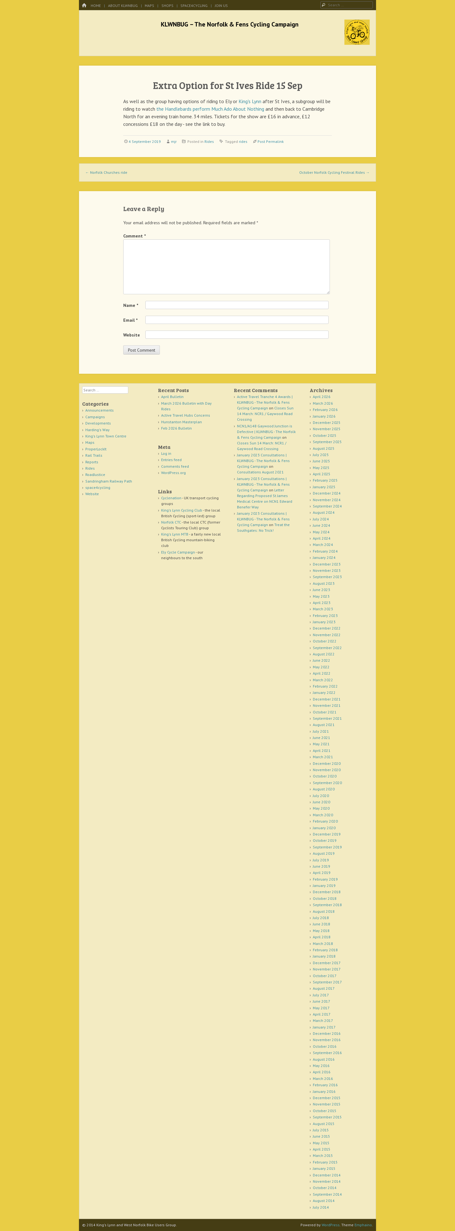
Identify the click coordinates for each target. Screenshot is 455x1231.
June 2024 (321, 525)
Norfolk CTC (171, 522)
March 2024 (323, 544)
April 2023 (322, 602)
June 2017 (321, 1001)
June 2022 (321, 660)
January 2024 (324, 557)
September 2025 (327, 441)
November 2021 (327, 705)
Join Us (221, 5)
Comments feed (175, 466)
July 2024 (321, 519)
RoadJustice (95, 474)
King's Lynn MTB (174, 534)
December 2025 (327, 422)
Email (130, 320)
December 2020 (327, 763)
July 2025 (321, 454)
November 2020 (327, 769)
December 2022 (327, 628)
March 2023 (323, 609)
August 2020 (324, 789)
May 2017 (321, 1007)
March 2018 (323, 943)
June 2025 (321, 461)
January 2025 (324, 486)
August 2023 (324, 583)
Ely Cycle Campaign (178, 552)
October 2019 (325, 840)
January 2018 (324, 956)
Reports (91, 462)
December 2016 (327, 1033)
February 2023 (325, 615)
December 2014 (327, 1175)
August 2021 (324, 724)
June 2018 (321, 924)
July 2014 (321, 1207)
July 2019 (321, 860)
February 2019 (325, 879)
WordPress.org (173, 472)
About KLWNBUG (123, 5)
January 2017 (324, 1027)
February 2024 (325, 551)
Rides (209, 141)
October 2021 (325, 712)
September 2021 (327, 718)
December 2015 (327, 1097)
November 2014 (327, 1181)
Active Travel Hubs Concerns (185, 415)
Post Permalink (271, 141)
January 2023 (324, 621)
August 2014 (324, 1200)
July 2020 (321, 795)
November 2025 (327, 428)
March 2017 (323, 1020)
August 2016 (324, 1059)
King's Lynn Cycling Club (181, 510)
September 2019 (327, 847)
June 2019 (321, 866)
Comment (134, 236)
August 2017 (324, 988)
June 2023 (321, 589)
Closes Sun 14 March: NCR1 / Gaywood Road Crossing (265, 414)
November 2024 (327, 499)
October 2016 (325, 1046)
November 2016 (327, 1039)
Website (131, 335)
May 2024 (321, 532)
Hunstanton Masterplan (181, 421)
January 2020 (324, 827)
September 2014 (327, 1194)
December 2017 (327, 962)
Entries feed (171, 459)
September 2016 (327, 1052)
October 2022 (325, 641)
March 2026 (323, 403)
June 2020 (321, 802)
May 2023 (321, 596)
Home (96, 5)
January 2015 (324, 1168)
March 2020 (323, 814)
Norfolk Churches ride (106, 172)
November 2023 (327, 570)
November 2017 (327, 969)
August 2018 (324, 911)
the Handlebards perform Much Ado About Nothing (210, 109)
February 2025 (325, 480)
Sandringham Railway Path (108, 481)
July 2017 (321, 995)
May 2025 (321, 467)
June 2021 (321, 737)
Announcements (99, 410)
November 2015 (327, 1104)
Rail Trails (93, 455)
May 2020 (321, 808)
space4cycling (194, 5)
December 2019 (327, 834)
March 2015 (323, 1155)
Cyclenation (171, 497)
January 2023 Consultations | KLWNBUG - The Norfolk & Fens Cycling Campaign (263, 461)
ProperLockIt (95, 449)
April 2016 (322, 1072)
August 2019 (324, 853)
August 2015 (324, 1123)
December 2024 (327, 493)
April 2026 (322, 396)
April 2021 (322, 750)
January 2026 (324, 416)
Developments (98, 423)
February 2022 (325, 686)
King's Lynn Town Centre (105, 436)
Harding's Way (97, 429)
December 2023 (327, 564)
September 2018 (327, 904)
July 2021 (321, 731)
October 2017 (325, 975)
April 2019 (322, 872)
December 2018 (327, 891)
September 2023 (327, 576)
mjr (174, 141)
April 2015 (322, 1149)
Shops (167, 5)
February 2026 (325, 409)
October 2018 (325, 898)
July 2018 (321, 917)
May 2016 (321, 1065)
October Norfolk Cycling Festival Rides (334, 172)
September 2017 (327, 982)
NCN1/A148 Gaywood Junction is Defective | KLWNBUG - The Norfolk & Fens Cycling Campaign (266, 432)
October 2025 (325, 435)
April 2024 (322, 538)
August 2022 (324, 654)
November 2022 (327, 634)
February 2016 (325, 1084)
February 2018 (325, 949)
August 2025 (324, 448)
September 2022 (327, 647)
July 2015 (321, 1130)
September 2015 (327, 1117)
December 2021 (327, 699)
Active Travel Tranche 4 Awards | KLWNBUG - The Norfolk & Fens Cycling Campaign (265, 402)
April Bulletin (172, 396)
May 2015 (321, 1142)
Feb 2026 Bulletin (176, 428)
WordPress (331, 1224)
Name (130, 305)
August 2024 (324, 512)
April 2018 (322, 937)
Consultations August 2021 (260, 472)
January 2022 (324, 692)
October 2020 (325, 776)
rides (243, 141)
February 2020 (325, 821)
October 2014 (325, 1187)
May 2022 (321, 667)
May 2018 (321, 930)
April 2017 (322, 1014)
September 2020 (327, 782)
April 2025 (322, 474)
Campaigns (95, 416)
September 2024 (327, 506)
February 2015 (325, 1162)
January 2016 (324, 1091)
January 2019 (324, 885)
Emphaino (363, 1224)
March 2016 (323, 1078)
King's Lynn (250, 101)
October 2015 (325, 1110)
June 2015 (321, 1136)
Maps (149, 5)
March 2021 (323, 756)
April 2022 (322, 673)
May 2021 (321, 744)
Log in (166, 453)
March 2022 (323, 679)
